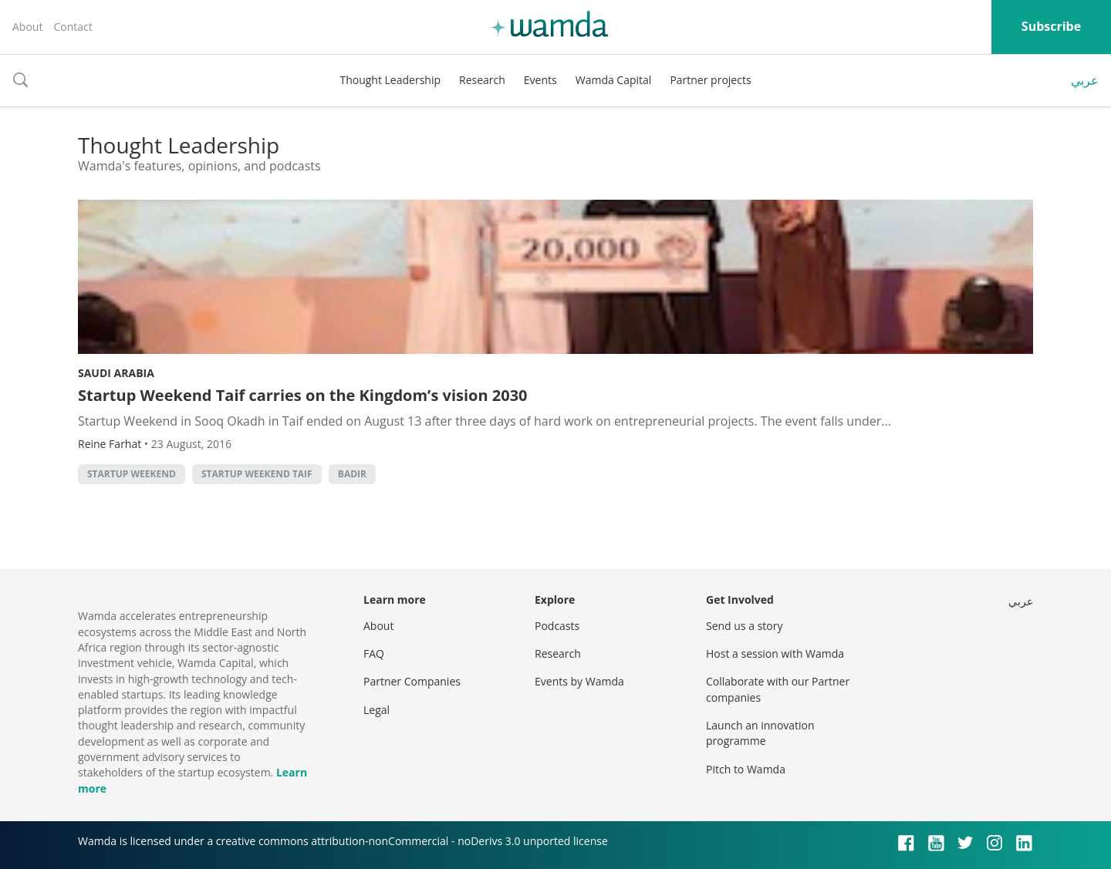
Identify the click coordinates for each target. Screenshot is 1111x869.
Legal (376, 709)
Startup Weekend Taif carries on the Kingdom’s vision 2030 (303, 395)
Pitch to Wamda (745, 769)
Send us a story (744, 625)
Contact (72, 26)
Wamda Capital (614, 79)
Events (540, 79)
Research (482, 79)
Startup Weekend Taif (256, 473)
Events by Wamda (579, 681)
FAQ (373, 653)
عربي (1085, 80)
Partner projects (710, 79)
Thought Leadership (390, 79)
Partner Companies (412, 681)
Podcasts (557, 625)
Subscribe (1051, 26)
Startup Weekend (131, 473)
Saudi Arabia (116, 372)
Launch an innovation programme (760, 733)
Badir (352, 473)
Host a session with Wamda (775, 653)
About (27, 26)
